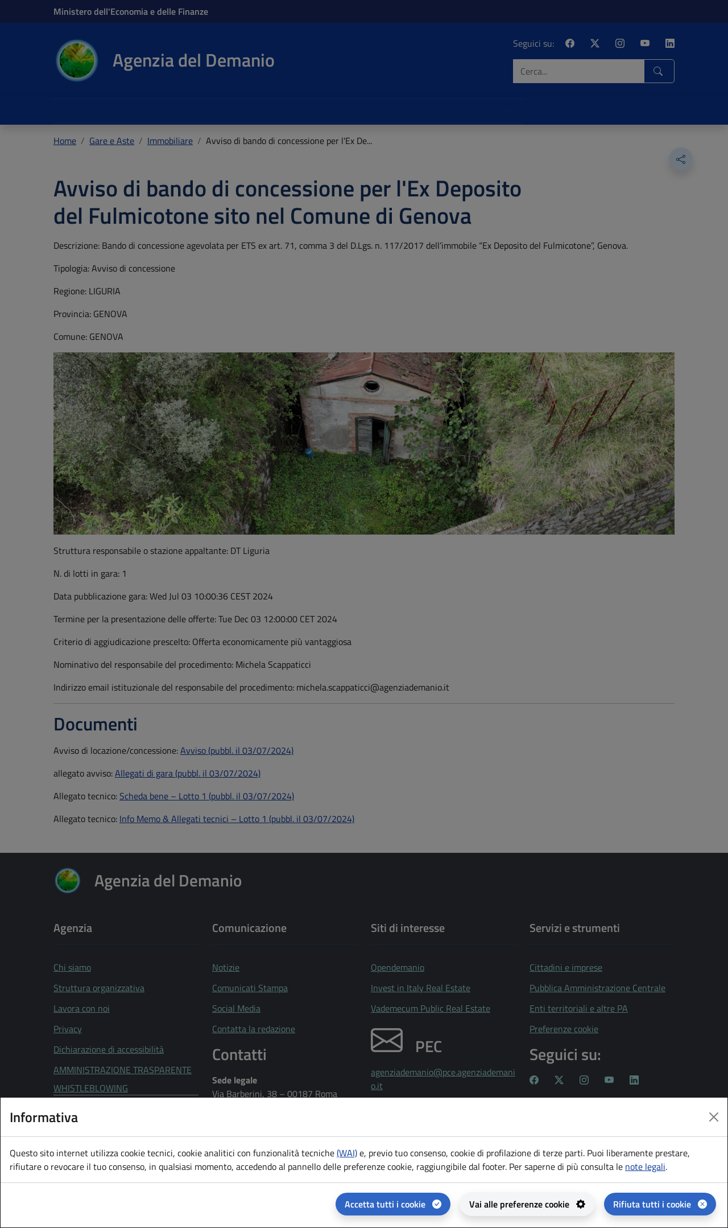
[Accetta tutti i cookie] (393, 1204)
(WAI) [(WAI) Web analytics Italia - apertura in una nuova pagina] (347, 1153)
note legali (645, 1166)
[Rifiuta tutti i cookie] (660, 1204)
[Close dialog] (714, 1117)
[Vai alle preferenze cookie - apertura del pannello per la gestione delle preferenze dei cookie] (527, 1204)
